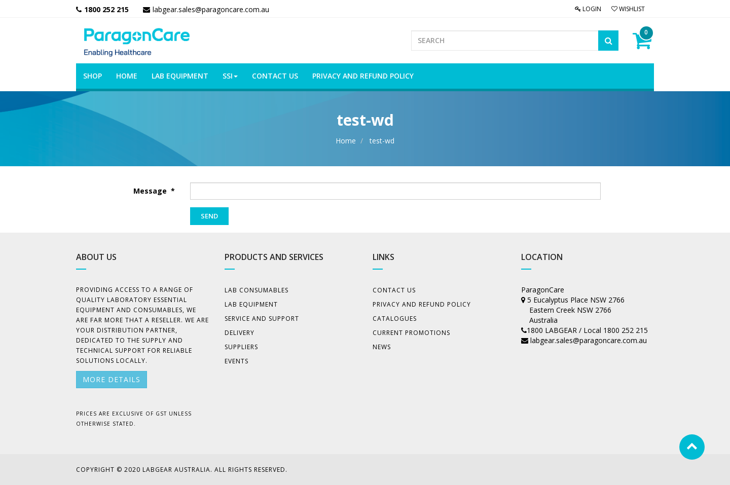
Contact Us (394, 290)
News (382, 347)
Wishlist (628, 9)
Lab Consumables (256, 290)
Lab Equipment (251, 304)
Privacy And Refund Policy (422, 304)
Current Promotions (411, 332)
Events (236, 361)
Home (346, 140)
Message (151, 191)
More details (111, 379)
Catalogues (395, 318)
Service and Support (262, 318)
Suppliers (241, 347)
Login (588, 9)
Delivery (239, 332)
